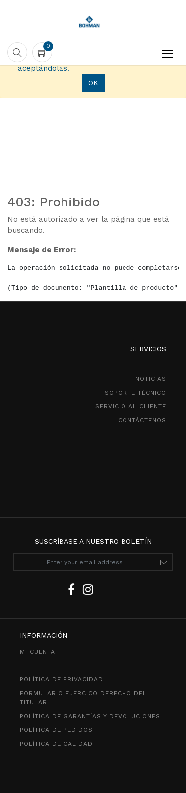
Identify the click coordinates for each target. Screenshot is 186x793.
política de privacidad (61, 679)
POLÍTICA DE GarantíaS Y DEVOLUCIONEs (90, 716)
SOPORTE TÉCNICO (135, 392)
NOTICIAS (150, 378)
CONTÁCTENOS (142, 420)
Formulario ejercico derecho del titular (83, 698)
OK (93, 83)
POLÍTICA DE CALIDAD (56, 743)
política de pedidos (56, 730)
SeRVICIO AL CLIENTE (130, 406)
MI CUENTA (37, 651)
